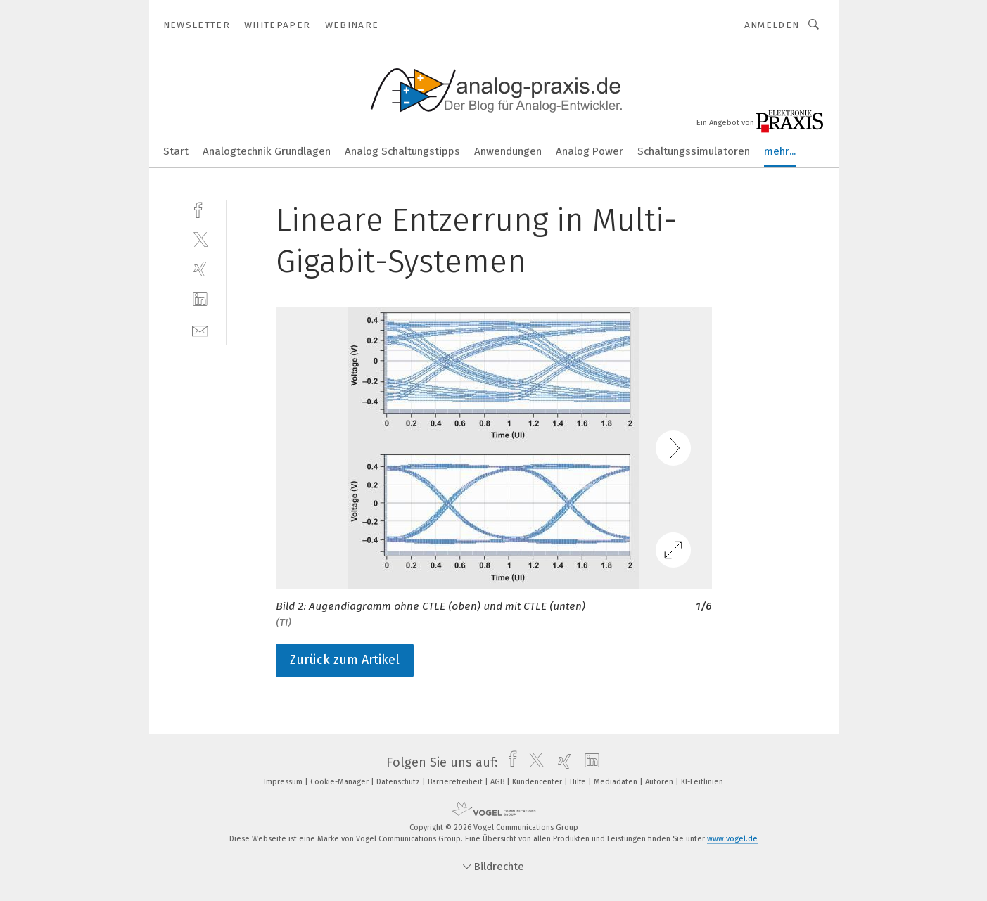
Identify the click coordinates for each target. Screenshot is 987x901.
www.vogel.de (732, 838)
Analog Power (589, 151)
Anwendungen (508, 151)
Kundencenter (538, 781)
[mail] (200, 329)
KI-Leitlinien (702, 781)
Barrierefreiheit (456, 781)
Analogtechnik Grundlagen (267, 151)
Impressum (284, 781)
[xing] (200, 269)
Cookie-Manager (340, 781)
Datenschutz (399, 781)
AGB (498, 781)
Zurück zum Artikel (345, 659)
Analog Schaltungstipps (402, 151)
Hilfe (579, 781)
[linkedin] (200, 299)
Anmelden (772, 25)
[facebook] (200, 208)
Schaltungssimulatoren (693, 151)
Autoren (660, 781)
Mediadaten (616, 781)
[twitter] (200, 239)
